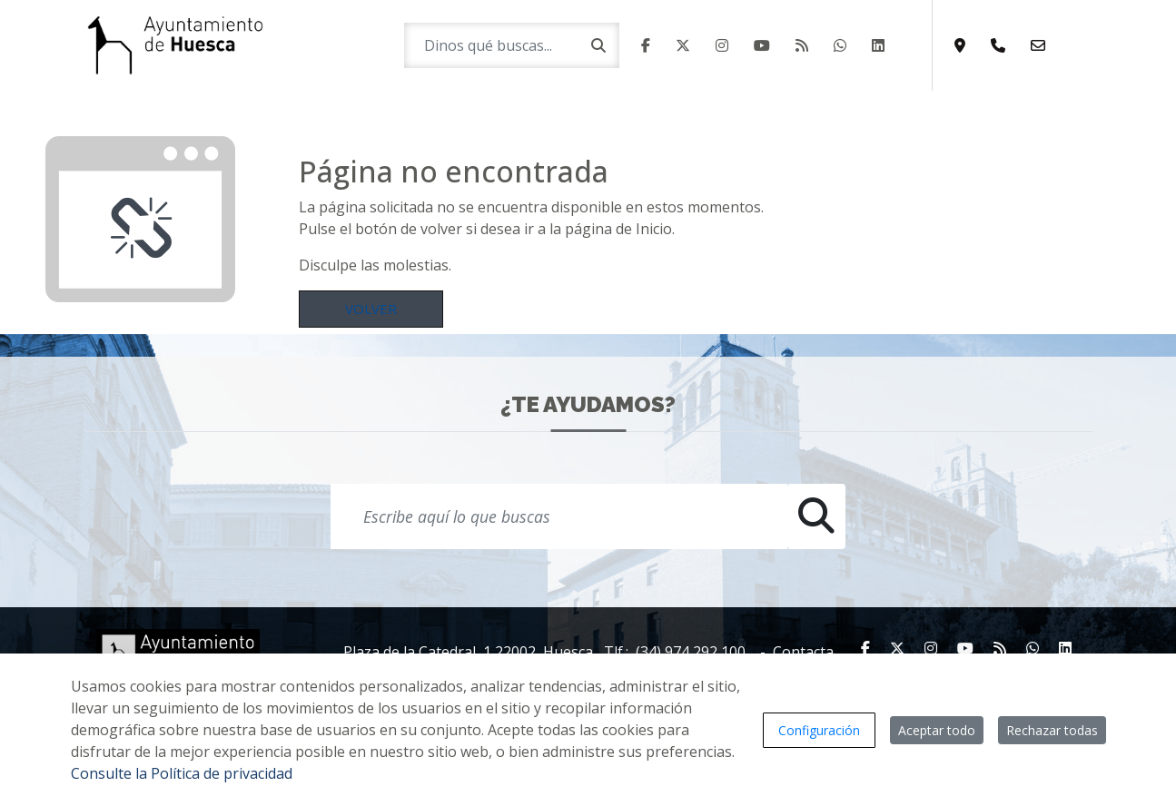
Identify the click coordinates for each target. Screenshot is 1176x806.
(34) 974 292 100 (691, 652)
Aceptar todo (936, 730)
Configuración (819, 730)
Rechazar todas (1052, 730)
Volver (371, 309)
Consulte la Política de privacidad (181, 773)
